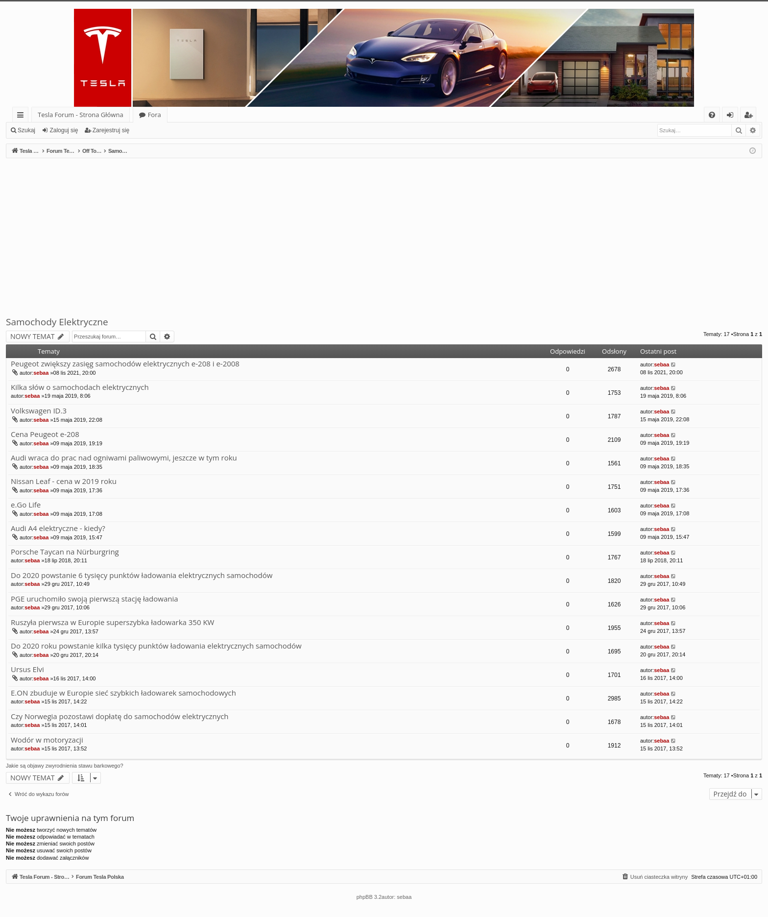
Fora (154, 114)
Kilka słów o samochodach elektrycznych (80, 387)
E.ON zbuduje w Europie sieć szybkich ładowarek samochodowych (123, 693)
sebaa (40, 373)
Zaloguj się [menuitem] (732, 116)
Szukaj (26, 130)
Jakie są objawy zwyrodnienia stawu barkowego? (64, 766)
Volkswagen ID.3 (39, 410)
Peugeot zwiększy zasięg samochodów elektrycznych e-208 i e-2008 (125, 363)
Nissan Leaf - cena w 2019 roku (64, 481)
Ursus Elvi (27, 669)
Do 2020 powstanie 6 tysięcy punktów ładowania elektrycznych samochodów (141, 575)
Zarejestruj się (111, 130)
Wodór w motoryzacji (47, 740)
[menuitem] (712, 114)
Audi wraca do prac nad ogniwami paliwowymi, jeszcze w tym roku (124, 457)
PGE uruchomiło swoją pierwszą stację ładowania (94, 598)
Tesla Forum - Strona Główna (80, 114)
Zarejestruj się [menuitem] (750, 116)
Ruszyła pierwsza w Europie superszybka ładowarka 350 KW (112, 622)
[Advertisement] (384, 231)
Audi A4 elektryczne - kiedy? (58, 528)
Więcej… (22, 116)
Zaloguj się (63, 130)
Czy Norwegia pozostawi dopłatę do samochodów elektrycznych (120, 716)
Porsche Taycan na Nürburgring (65, 551)
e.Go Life (26, 504)
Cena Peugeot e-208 (45, 434)
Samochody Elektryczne (57, 321)
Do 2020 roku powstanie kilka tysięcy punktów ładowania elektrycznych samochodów (156, 646)
